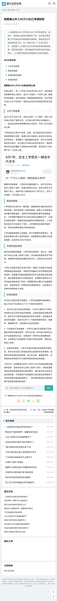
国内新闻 (11, 11)
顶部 (53, 596)
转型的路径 (13, 85)
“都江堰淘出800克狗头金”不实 (18, 457)
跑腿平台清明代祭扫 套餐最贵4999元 (21, 477)
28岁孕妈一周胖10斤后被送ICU (15, 511)
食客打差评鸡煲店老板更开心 (15, 530)
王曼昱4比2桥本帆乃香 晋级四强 (19, 482)
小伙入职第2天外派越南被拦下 (18, 447)
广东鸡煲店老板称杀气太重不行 (18, 467)
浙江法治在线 (9, 582)
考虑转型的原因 (15, 80)
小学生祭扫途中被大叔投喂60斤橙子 (21, 462)
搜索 (48, 396)
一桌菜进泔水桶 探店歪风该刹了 (19, 437)
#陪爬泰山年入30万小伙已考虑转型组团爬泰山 (25, 404)
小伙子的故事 (14, 71)
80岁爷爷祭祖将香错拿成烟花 (18, 487)
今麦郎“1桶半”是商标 (14, 472)
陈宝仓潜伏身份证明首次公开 (15, 515)
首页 (5, 11)
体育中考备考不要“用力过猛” (15, 542)
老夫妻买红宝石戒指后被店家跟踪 (16, 534)
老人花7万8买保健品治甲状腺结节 (20, 492)
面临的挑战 (13, 76)
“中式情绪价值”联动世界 (13, 523)
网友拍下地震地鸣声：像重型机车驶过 (21, 442)
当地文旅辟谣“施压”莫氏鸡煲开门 (19, 452)
